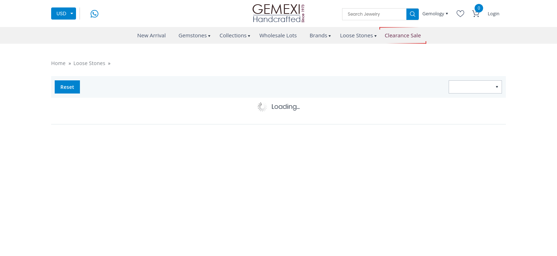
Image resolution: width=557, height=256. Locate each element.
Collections (233, 35)
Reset (67, 87)
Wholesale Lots (278, 35)
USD (61, 13)
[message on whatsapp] (94, 13)
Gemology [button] (433, 13)
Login (493, 13)
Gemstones (193, 35)
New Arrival (151, 35)
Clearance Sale (402, 35)
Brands (318, 35)
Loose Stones (356, 35)
